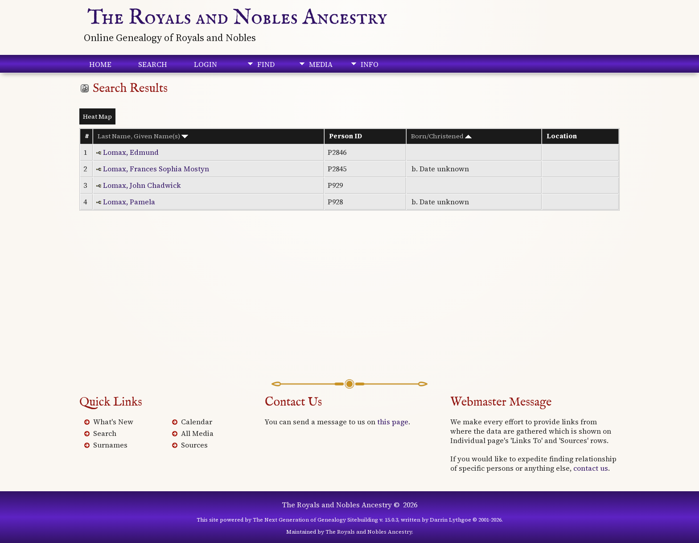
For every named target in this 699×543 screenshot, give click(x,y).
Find (266, 64)
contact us (590, 468)
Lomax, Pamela (129, 202)
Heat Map (97, 116)
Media (321, 64)
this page (392, 422)
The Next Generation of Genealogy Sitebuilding (315, 519)
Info (369, 64)
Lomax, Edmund (131, 152)
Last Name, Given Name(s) (143, 136)
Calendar (196, 422)
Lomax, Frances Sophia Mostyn (156, 169)
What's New (113, 422)
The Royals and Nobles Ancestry (237, 17)
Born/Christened (441, 136)
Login (205, 64)
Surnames (110, 445)
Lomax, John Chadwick (142, 185)
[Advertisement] (349, 307)
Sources (194, 445)
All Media (197, 433)
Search (152, 64)
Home (100, 64)
